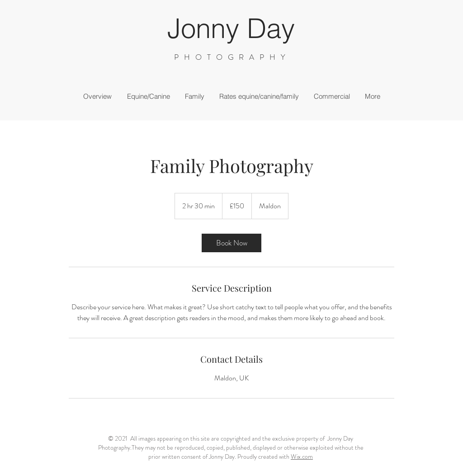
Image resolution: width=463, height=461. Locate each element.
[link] (231, 243)
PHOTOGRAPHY (232, 57)
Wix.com (302, 456)
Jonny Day (231, 28)
